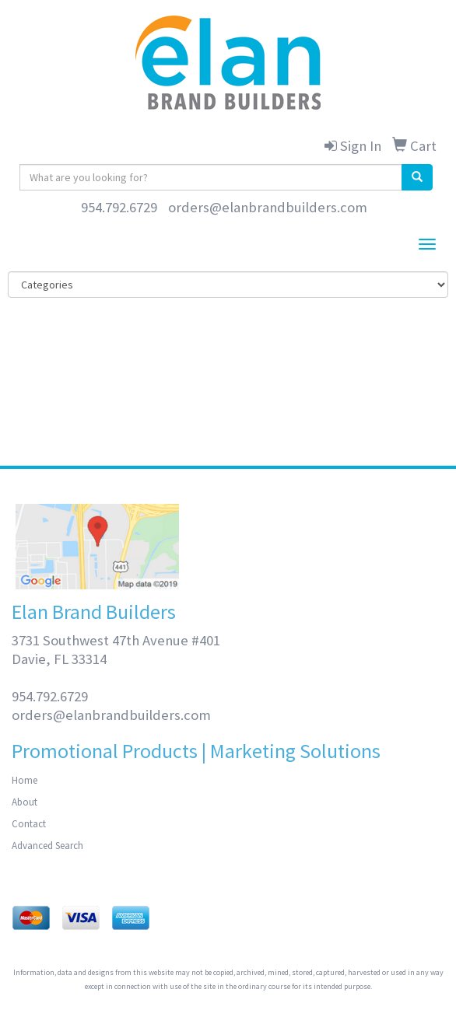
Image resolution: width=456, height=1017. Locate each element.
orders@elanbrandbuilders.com (267, 207)
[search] (417, 177)
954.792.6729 (119, 207)
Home (24, 780)
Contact (29, 823)
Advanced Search (47, 845)
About (24, 802)
